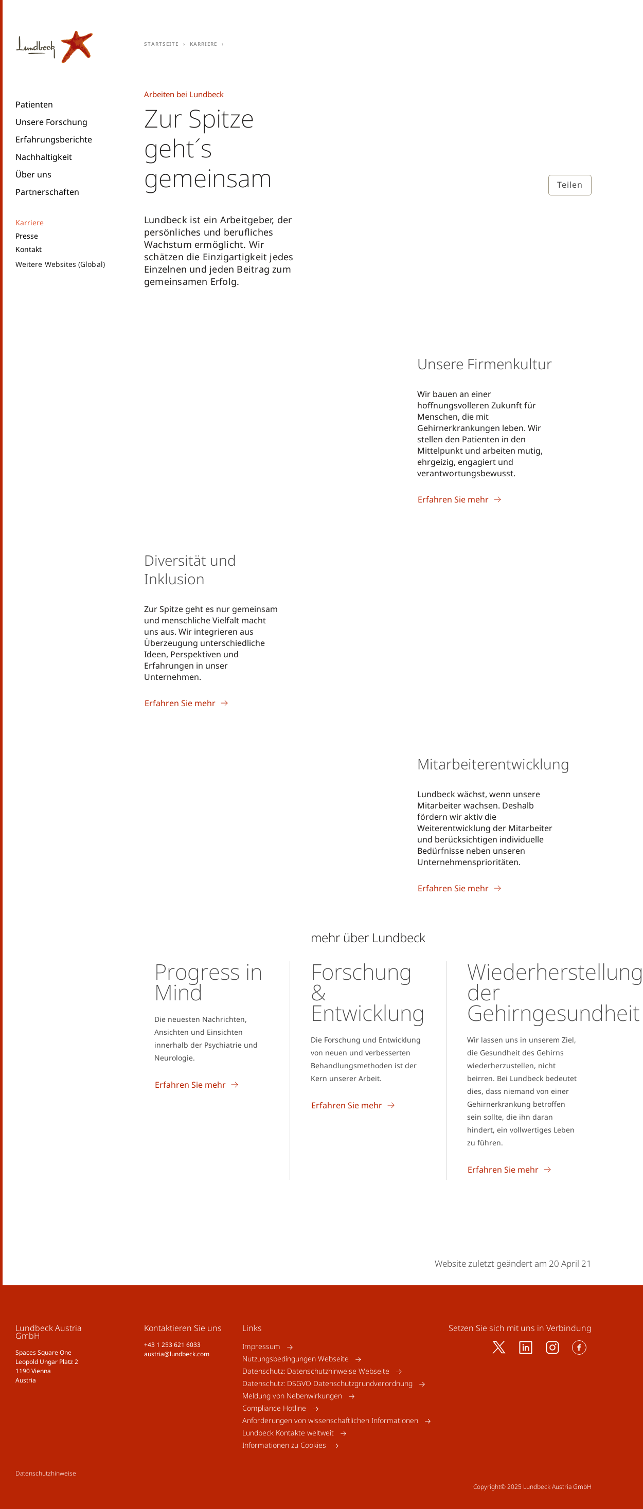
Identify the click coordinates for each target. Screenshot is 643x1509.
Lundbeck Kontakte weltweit (288, 1433)
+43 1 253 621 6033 (172, 1344)
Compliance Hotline (274, 1408)
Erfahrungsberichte (53, 139)
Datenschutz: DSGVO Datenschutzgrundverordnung (327, 1383)
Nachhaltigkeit (43, 157)
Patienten (34, 104)
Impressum (261, 1346)
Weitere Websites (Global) (60, 264)
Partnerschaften (47, 191)
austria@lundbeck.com (176, 1354)
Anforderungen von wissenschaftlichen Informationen (330, 1420)
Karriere (29, 223)
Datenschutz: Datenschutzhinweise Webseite (315, 1371)
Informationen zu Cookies (284, 1445)
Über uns (33, 174)
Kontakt (28, 249)
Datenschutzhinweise (45, 1473)
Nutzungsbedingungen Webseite (295, 1359)
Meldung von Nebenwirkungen (292, 1396)
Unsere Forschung (51, 122)
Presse (26, 236)
